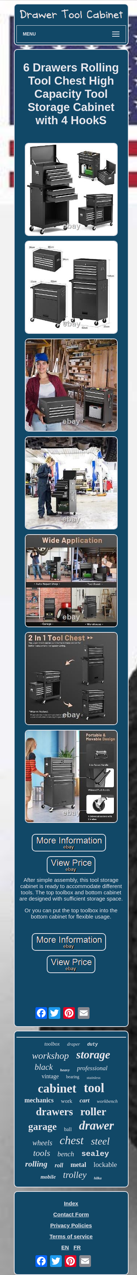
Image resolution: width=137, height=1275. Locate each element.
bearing (72, 1076)
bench (65, 1154)
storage (93, 1054)
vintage (50, 1076)
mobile (48, 1177)
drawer (96, 1125)
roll (59, 1165)
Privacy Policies (71, 1225)
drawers (54, 1111)
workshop (50, 1055)
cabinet (57, 1088)
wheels (42, 1143)
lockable (105, 1164)
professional (92, 1068)
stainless (93, 1077)
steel (100, 1141)
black (44, 1067)
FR (77, 1247)
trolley (75, 1175)
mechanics (39, 1100)
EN (65, 1247)
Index (71, 1203)
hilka (98, 1178)
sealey (95, 1154)
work (66, 1101)
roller (93, 1111)
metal (78, 1164)
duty (92, 1044)
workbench (107, 1101)
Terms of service (70, 1236)
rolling (36, 1163)
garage (42, 1126)
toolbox (52, 1044)
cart (85, 1100)
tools (41, 1153)
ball (68, 1129)
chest (72, 1140)
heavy (65, 1070)
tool (94, 1088)
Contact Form (71, 1214)
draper (73, 1044)
